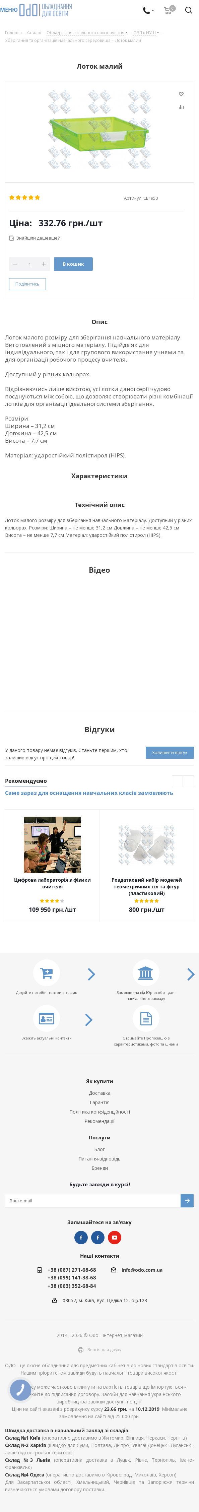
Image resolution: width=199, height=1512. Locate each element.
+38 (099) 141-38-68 (72, 1277)
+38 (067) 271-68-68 (72, 1269)
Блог (99, 1149)
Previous (177, 782)
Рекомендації (99, 1121)
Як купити (99, 1081)
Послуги (100, 1137)
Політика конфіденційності (99, 1112)
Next (188, 782)
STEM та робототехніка (81, 1237)
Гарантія (100, 1102)
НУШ (98, 1237)
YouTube (114, 1237)
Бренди (99, 1168)
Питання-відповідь (99, 1158)
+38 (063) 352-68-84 (72, 1285)
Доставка (100, 1093)
